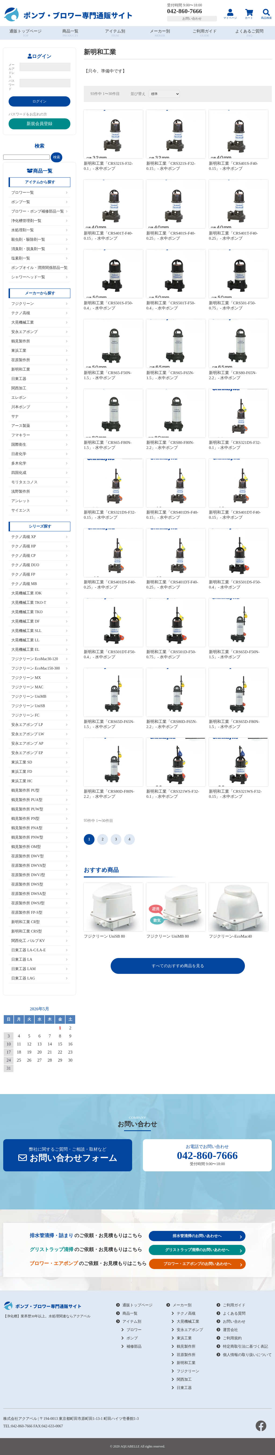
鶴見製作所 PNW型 (39, 837)
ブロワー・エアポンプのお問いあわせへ (203, 1264)
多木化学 (39, 463)
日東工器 (39, 379)
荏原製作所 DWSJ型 (39, 903)
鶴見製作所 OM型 (39, 847)
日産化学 (39, 454)
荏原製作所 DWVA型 (39, 866)
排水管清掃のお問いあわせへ (207, 1236)
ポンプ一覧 (39, 202)
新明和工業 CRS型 (39, 931)
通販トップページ (134, 1305)
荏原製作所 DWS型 (39, 884)
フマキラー (39, 435)
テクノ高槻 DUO (39, 565)
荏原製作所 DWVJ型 (39, 875)
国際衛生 (39, 445)
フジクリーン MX (39, 678)
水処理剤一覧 (39, 230)
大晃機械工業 (39, 322)
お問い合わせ (192, 18)
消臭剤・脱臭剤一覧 (39, 249)
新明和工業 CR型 (39, 922)
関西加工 (39, 388)
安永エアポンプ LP (39, 725)
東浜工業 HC (39, 781)
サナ (39, 416)
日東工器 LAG (39, 978)
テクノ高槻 (39, 313)
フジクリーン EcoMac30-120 (39, 659)
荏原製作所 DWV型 (39, 856)
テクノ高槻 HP (39, 546)
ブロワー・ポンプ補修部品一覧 (39, 211)
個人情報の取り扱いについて (244, 1355)
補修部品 (131, 1346)
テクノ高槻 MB (39, 584)
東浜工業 (39, 351)
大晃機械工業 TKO (39, 612)
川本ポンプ (39, 407)
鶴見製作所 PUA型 (39, 800)
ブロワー (131, 1330)
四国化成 (39, 473)
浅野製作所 (39, 491)
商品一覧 (127, 1313)
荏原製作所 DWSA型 (39, 894)
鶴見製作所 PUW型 (39, 809)
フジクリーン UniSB (39, 706)
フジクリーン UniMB (39, 696)
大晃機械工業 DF (39, 621)
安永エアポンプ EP (39, 753)
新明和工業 (39, 369)
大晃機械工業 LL (39, 640)
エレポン (39, 398)
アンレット (39, 501)
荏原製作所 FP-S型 (39, 913)
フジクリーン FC (39, 715)
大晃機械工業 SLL (39, 631)
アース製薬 (39, 426)
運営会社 (227, 1330)
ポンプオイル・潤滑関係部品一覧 (39, 268)
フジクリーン (39, 304)
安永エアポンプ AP (39, 743)
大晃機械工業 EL (39, 650)
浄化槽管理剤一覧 (39, 221)
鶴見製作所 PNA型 (39, 828)
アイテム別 (128, 1321)
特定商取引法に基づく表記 (242, 1346)
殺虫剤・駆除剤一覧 (39, 239)
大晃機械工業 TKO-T (39, 603)
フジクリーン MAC (39, 687)
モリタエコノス (39, 482)
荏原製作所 (39, 360)
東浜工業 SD (39, 762)
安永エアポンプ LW (39, 734)
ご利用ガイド (230, 1305)
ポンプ (129, 1338)
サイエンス (39, 510)
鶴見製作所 (39, 341)
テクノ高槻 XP (39, 537)
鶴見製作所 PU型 (39, 790)
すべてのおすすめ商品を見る (178, 966)
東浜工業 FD (39, 772)
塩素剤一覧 (39, 258)
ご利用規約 (229, 1338)
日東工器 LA (39, 959)
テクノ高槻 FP (39, 574)
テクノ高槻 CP (39, 556)
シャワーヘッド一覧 (39, 277)
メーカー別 (178, 1305)
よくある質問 (230, 1313)
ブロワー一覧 (39, 193)
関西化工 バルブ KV (39, 941)
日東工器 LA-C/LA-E (39, 950)
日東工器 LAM (39, 969)
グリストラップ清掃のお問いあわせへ (203, 1250)
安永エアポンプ (39, 332)
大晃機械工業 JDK (39, 593)
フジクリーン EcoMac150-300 (39, 668)
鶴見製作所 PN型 (39, 819)
